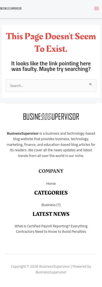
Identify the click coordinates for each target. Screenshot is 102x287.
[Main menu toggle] (96, 8)
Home (51, 183)
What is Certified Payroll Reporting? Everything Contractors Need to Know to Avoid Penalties (51, 228)
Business (48, 204)
